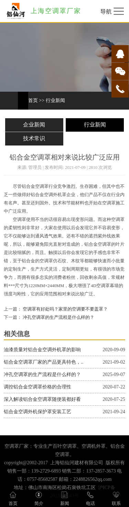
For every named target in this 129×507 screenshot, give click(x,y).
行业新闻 (55, 100)
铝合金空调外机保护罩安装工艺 (37, 411)
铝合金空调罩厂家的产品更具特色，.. (43, 362)
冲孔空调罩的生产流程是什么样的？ (58, 317)
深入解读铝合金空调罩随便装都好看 (42, 399)
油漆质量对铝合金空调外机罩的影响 (42, 349)
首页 (33, 100)
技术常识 (34, 138)
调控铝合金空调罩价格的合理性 (37, 386)
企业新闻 (34, 125)
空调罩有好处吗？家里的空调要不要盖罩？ (65, 309)
